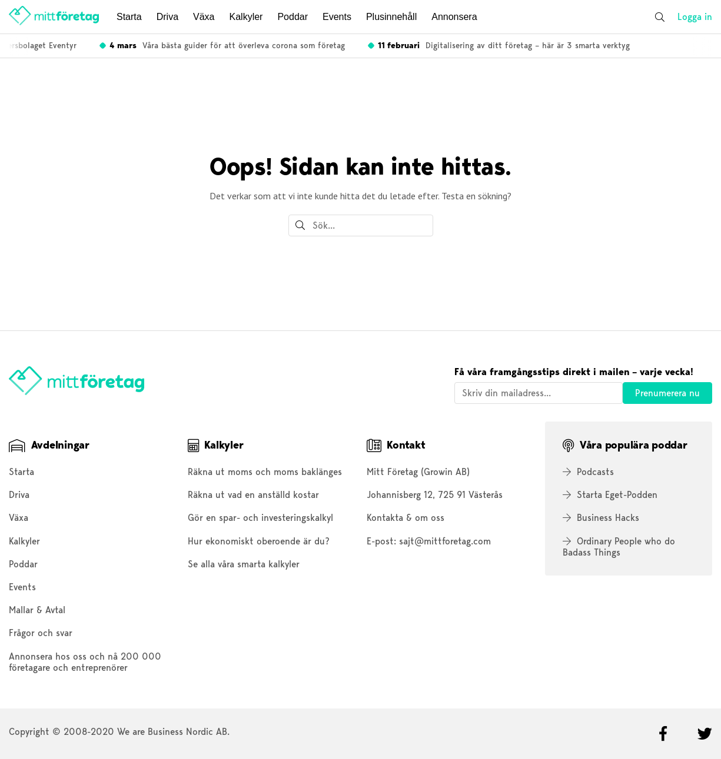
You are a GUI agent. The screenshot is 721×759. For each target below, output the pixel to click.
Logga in (694, 16)
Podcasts (588, 471)
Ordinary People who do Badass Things (619, 547)
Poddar (292, 17)
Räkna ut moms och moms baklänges (265, 471)
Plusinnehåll (391, 17)
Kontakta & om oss (405, 517)
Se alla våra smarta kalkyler (244, 564)
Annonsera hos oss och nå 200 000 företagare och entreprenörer (85, 662)
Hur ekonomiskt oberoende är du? (259, 541)
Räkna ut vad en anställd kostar (253, 494)
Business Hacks (601, 517)
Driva (167, 17)
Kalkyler (246, 17)
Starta (129, 17)
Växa (203, 17)
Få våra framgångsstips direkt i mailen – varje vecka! (573, 371)
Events (337, 17)
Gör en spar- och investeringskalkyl (260, 517)
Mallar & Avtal (37, 610)
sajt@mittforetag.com (445, 541)
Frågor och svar (40, 632)
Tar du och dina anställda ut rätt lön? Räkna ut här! (397, 45)
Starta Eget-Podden (610, 494)
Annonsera (454, 17)
